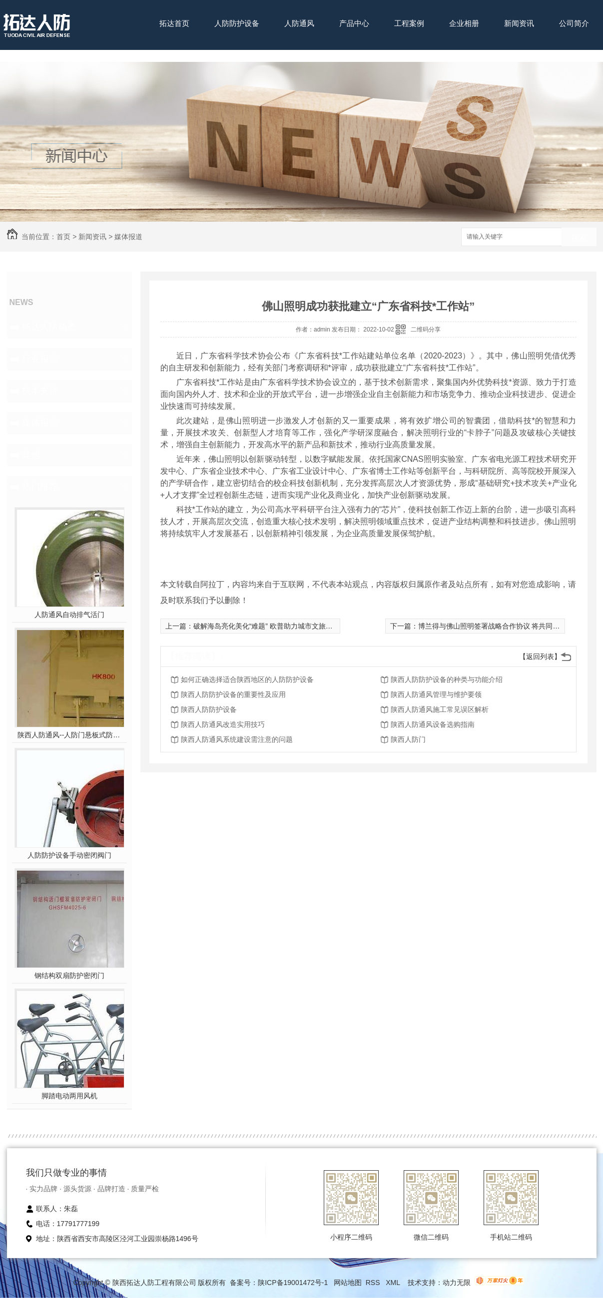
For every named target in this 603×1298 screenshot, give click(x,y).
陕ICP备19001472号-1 (293, 1283)
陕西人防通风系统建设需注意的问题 (237, 739)
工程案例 (409, 23)
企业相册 (464, 23)
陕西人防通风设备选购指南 (433, 724)
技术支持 (40, 391)
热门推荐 (40, 487)
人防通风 (299, 23)
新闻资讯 (519, 23)
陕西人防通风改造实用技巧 (223, 724)
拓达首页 (174, 23)
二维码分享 (426, 329)
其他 (31, 455)
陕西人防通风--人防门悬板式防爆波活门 (69, 735)
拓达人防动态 (49, 327)
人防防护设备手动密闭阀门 (69, 855)
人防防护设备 (236, 23)
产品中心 (354, 23)
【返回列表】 (540, 656)
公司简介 (574, 23)
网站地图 (348, 1283)
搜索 (579, 237)
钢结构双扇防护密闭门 (69, 975)
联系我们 (174, 54)
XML (394, 1283)
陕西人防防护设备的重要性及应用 (233, 694)
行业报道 (40, 359)
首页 (63, 237)
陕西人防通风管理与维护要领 (436, 694)
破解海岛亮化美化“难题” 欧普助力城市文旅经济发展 (273, 626)
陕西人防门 (408, 739)
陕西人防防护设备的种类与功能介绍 (447, 679)
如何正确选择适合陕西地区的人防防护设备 (247, 679)
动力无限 (457, 1283)
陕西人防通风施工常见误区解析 (440, 709)
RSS (374, 1283)
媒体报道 (128, 237)
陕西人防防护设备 (209, 709)
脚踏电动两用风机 (69, 1096)
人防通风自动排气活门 (69, 615)
